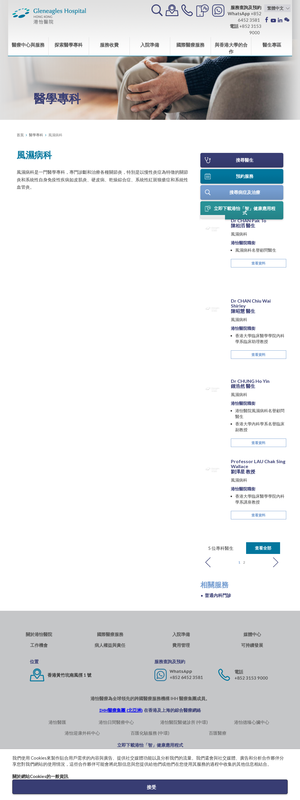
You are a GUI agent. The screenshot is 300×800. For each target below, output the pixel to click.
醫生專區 (271, 44)
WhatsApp (181, 671)
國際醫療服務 (190, 44)
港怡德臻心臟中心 (251, 721)
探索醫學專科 (68, 44)
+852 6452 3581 (186, 677)
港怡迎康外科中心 (82, 732)
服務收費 (109, 44)
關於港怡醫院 (39, 634)
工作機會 (39, 645)
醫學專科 (36, 135)
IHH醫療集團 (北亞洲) (121, 710)
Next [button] (275, 562)
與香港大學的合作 (231, 48)
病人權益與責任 (110, 645)
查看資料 (258, 297)
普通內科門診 (218, 595)
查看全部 (263, 547)
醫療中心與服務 (28, 44)
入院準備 (149, 44)
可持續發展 (252, 645)
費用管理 (181, 645)
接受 (151, 787)
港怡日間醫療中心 (116, 721)
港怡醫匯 (57, 721)
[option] (242, 409)
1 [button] (239, 562)
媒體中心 (252, 634)
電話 (238, 671)
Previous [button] (208, 562)
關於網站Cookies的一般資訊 (40, 776)
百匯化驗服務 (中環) (150, 732)
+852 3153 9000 (251, 677)
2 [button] (244, 562)
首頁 (20, 135)
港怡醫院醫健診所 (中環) (184, 721)
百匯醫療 (217, 732)
